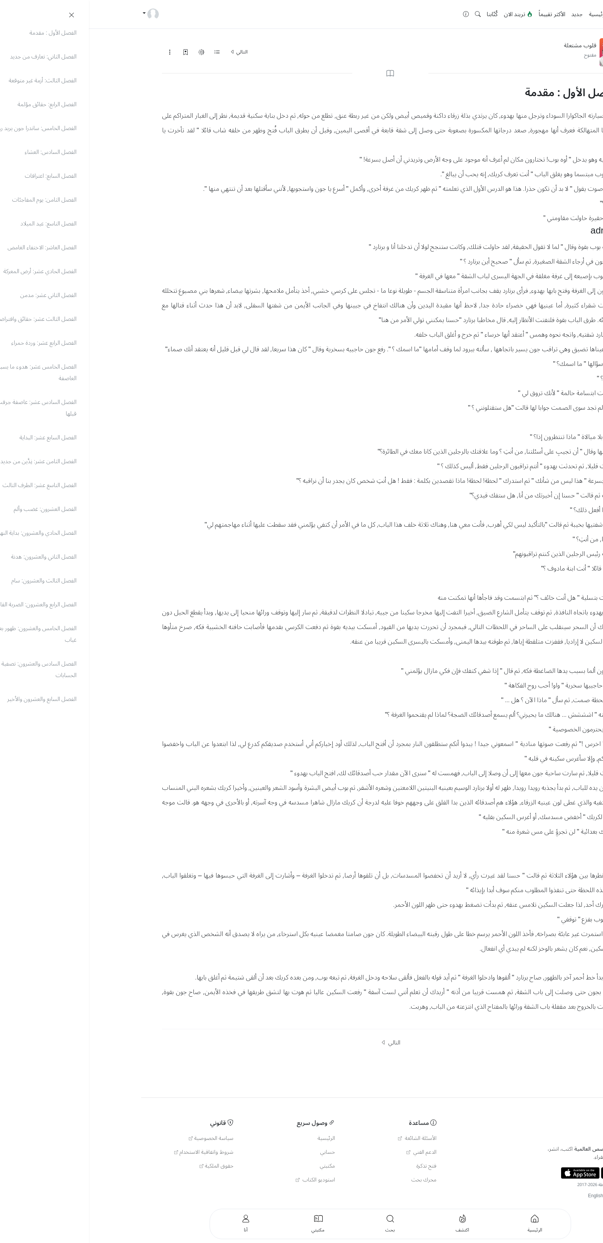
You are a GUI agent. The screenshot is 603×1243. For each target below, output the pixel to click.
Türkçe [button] (526, 1196)
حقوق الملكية (128, 1166)
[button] (389, 14)
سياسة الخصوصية (122, 1138)
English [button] (506, 1196)
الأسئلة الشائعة (328, 1138)
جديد (488, 14)
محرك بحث (335, 1180)
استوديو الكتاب (226, 1180)
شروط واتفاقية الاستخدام (115, 1152)
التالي (150, 52)
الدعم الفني (333, 1152)
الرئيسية (509, 14)
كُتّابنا (403, 14)
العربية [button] (543, 1196)
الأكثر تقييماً (463, 14)
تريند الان (429, 14)
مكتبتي (238, 1166)
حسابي (239, 1152)
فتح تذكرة (338, 1166)
